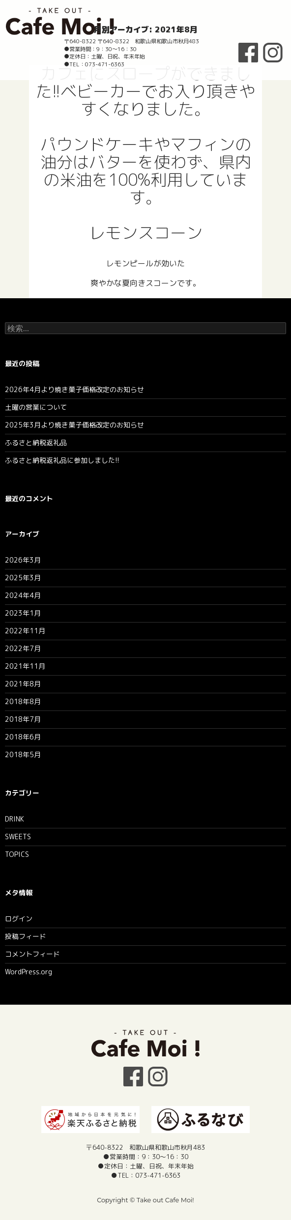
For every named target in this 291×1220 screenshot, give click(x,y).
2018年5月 (23, 754)
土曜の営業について (36, 407)
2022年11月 (25, 630)
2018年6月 (23, 736)
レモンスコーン (146, 233)
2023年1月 (23, 613)
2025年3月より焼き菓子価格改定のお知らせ (74, 424)
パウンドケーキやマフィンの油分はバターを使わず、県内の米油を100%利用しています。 (145, 171)
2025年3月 (23, 577)
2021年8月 (23, 683)
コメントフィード (32, 954)
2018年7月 (23, 719)
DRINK (14, 818)
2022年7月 (23, 648)
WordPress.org (28, 971)
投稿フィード (25, 936)
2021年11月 (25, 666)
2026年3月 (23, 560)
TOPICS (17, 854)
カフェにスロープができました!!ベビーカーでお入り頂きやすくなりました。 (145, 91)
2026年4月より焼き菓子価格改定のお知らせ (74, 389)
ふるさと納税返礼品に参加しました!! (62, 460)
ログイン (18, 918)
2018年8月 (23, 701)
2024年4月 (23, 595)
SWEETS (18, 836)
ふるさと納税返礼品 (36, 442)
